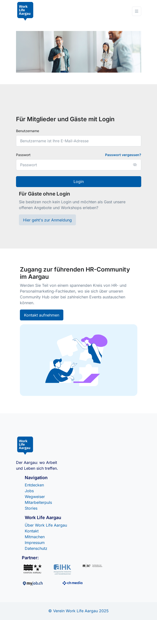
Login (79, 181)
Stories (31, 508)
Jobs (29, 490)
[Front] (25, 11)
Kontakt (32, 531)
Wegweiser (35, 496)
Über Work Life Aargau (46, 525)
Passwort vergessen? (123, 155)
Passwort (23, 155)
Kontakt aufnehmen (41, 315)
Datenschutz (36, 548)
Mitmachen (35, 536)
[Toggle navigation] (136, 11)
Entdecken (34, 485)
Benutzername (27, 131)
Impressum (35, 542)
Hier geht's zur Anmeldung (47, 220)
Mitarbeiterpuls (38, 502)
